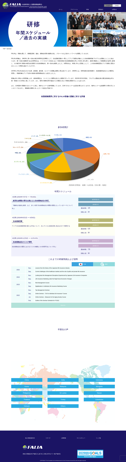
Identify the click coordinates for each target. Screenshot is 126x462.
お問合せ (114, 9)
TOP (4, 48)
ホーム (60, 9)
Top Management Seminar (42, 290)
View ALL (62, 305)
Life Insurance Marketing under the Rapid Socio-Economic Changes (53, 279)
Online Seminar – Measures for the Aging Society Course (50, 297)
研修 (87, 9)
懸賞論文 (100, 9)
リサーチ (48, 438)
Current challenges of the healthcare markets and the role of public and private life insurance (60, 271)
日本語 (117, 5)
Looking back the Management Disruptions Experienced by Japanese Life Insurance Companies (61, 275)
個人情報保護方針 (30, 438)
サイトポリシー (81, 438)
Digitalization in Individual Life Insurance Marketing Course (51, 286)
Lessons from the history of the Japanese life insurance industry (52, 268)
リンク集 (98, 438)
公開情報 (63, 438)
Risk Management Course (42, 282)
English (108, 5)
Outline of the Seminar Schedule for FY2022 (47, 300)
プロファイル (74, 9)
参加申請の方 (95, 199)
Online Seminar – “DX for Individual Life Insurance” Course (51, 293)
